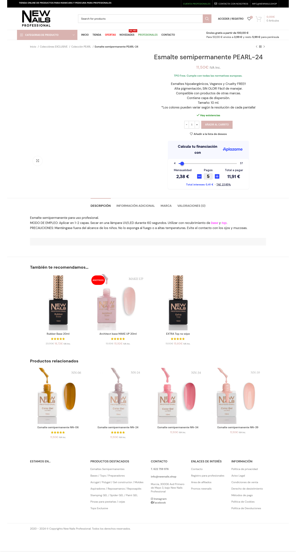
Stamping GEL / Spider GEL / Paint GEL (114, 495)
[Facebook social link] (154, 4)
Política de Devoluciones (246, 508)
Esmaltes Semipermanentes (107, 469)
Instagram (160, 498)
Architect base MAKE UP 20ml (118, 333)
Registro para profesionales (207, 475)
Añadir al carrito (217, 124)
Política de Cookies (243, 501)
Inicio (33, 46)
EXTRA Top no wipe (178, 333)
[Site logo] (36, 18)
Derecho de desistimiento (247, 488)
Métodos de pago (242, 495)
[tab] (101, 204)
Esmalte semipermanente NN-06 (58, 427)
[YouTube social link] (171, 4)
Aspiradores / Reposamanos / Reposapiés (115, 488)
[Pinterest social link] (176, 4)
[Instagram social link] (165, 4)
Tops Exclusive (99, 508)
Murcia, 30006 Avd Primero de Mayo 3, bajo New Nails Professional (167, 487)
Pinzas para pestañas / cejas (107, 501)
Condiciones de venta (244, 482)
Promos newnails (201, 488)
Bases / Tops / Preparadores (107, 475)
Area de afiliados (201, 482)
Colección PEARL (81, 46)
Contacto (197, 469)
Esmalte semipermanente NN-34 (177, 427)
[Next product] (264, 47)
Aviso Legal (238, 475)
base (214, 223)
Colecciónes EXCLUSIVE (54, 46)
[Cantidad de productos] (192, 125)
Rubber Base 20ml (58, 333)
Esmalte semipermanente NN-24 (118, 427)
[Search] (144, 18)
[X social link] (159, 4)
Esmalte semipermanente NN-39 (237, 427)
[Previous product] (256, 47)
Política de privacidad (244, 469)
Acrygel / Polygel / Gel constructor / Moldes (116, 482)
